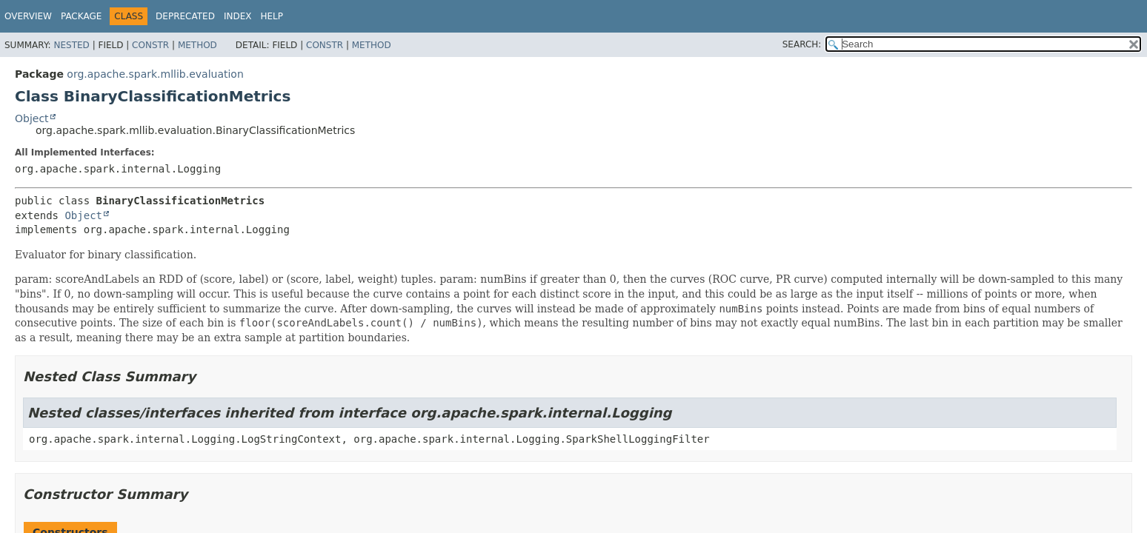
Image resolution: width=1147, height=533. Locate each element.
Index (238, 16)
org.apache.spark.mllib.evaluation (155, 74)
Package (81, 16)
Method (197, 45)
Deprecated (185, 16)
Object (32, 118)
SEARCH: (802, 44)
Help (271, 16)
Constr (150, 45)
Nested (71, 45)
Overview (28, 16)
